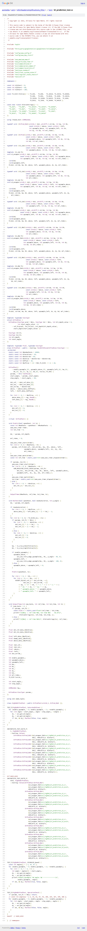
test (50, 10)
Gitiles (12, 928)
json (83, 928)
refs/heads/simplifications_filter (31, 10)
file (43, 15)
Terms (23, 928)
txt (78, 928)
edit (49, 15)
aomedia (6, 10)
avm (13, 10)
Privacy (17, 928)
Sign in (83, 3)
